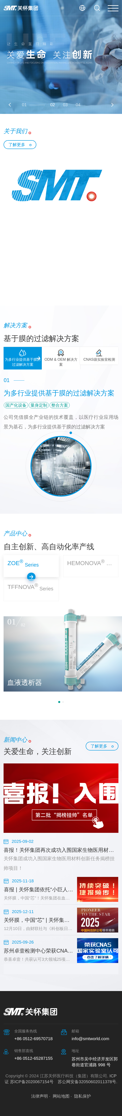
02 (52, 104)
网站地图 (61, 1096)
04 (78, 104)
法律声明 (39, 1096)
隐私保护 (82, 1096)
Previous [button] (10, 105)
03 (65, 104)
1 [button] (59, 702)
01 (24, 104)
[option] (61, 57)
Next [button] (111, 105)
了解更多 (16, 144)
